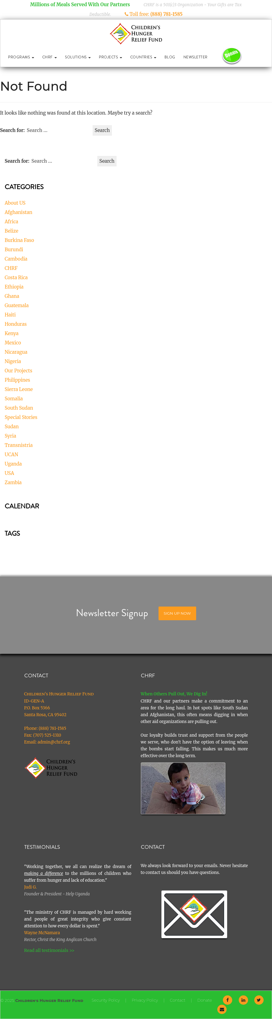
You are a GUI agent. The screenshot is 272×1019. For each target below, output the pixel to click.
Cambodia (16, 259)
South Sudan (19, 408)
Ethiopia (14, 287)
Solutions (78, 57)
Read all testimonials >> (49, 950)
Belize (11, 231)
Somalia (14, 399)
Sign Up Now (177, 613)
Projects (110, 57)
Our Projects (18, 371)
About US (15, 203)
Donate (204, 1000)
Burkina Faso (19, 240)
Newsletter (195, 57)
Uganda (13, 464)
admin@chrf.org (54, 742)
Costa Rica (16, 277)
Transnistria (19, 445)
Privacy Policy (144, 1000)
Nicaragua (16, 352)
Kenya (12, 333)
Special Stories (21, 417)
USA (9, 473)
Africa (11, 222)
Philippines (17, 380)
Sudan (12, 427)
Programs (21, 57)
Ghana (12, 296)
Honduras (16, 324)
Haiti (10, 315)
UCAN (11, 454)
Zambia (13, 482)
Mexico (13, 343)
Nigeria (13, 361)
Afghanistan (18, 212)
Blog (169, 57)
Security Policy (106, 1000)
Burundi (14, 249)
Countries (143, 57)
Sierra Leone (19, 389)
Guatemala (17, 305)
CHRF (49, 57)
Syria (10, 436)
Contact (177, 1000)
